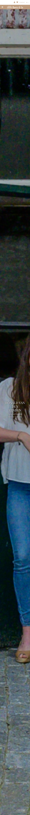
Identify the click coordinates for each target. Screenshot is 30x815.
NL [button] (27, 2)
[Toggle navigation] (2, 7)
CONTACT (22, 2)
